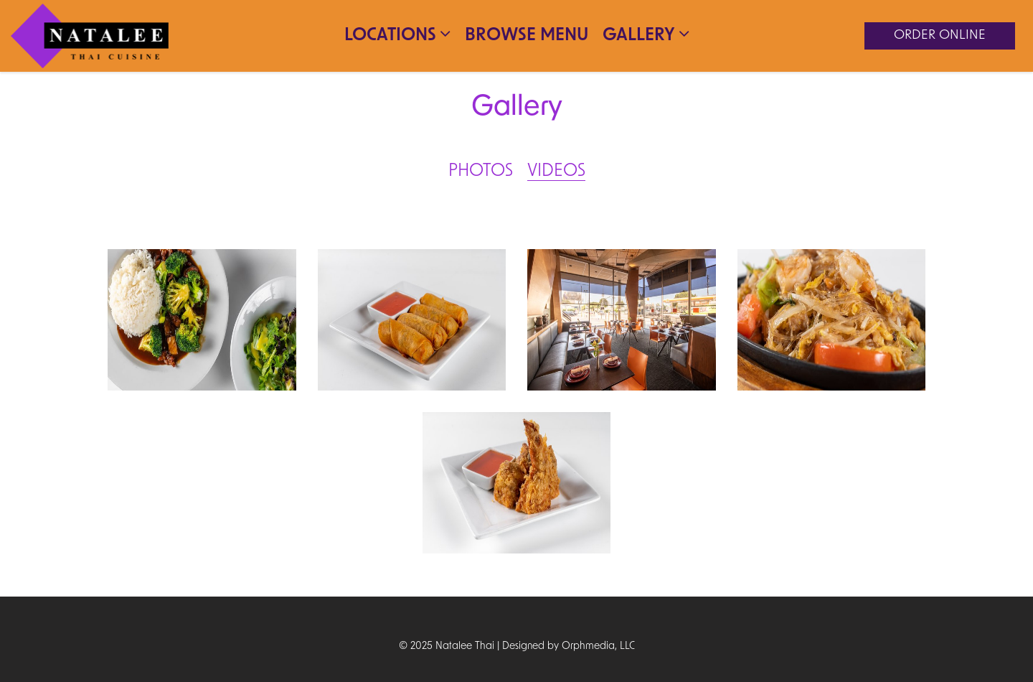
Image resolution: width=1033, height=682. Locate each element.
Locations (397, 34)
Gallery (646, 34)
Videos (556, 171)
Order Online (940, 35)
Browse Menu (526, 36)
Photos (480, 171)
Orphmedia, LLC (598, 646)
